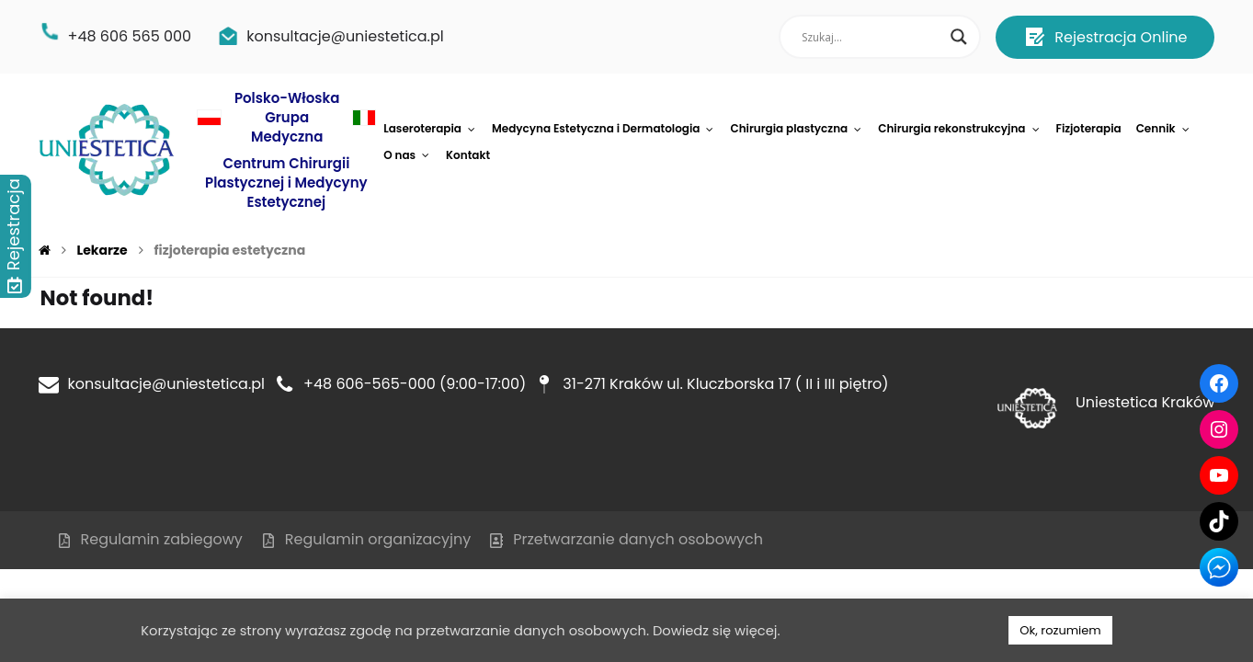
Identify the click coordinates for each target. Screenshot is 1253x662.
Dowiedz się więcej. (716, 631)
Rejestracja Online (1105, 37)
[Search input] (871, 37)
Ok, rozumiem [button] (1059, 630)
